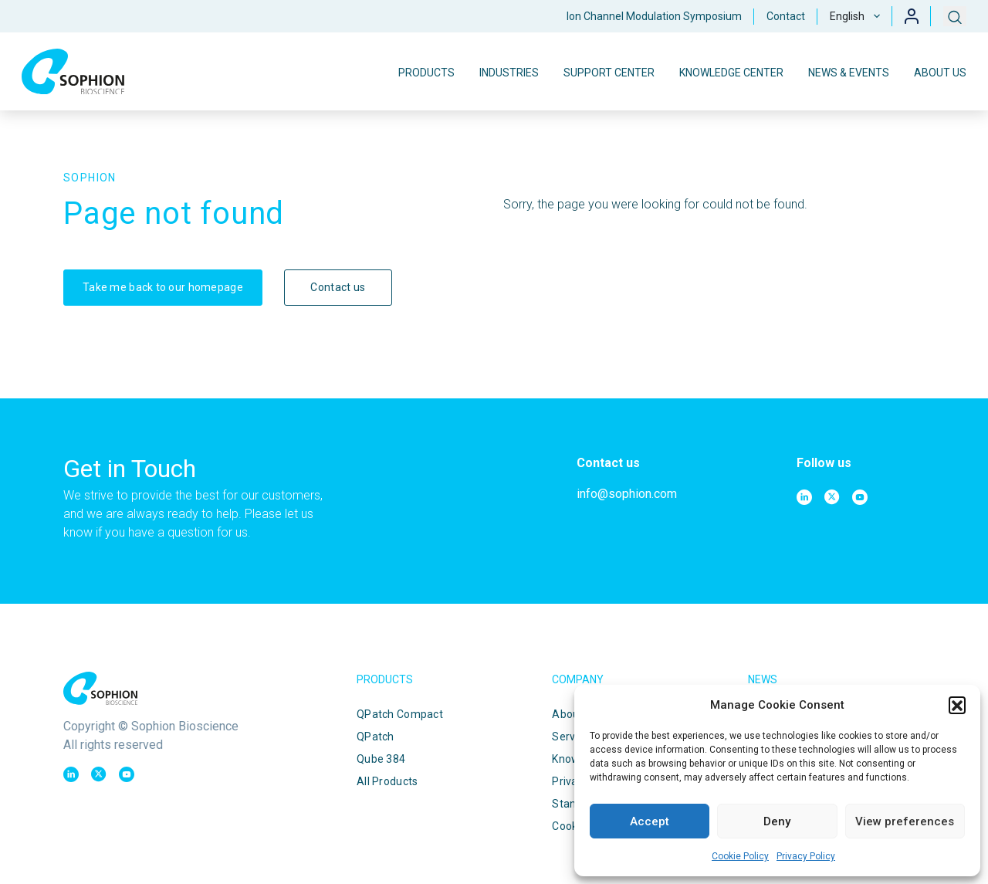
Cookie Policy (740, 856)
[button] (957, 705)
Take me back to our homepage (163, 287)
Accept (649, 821)
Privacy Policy (806, 856)
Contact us (337, 287)
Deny (776, 821)
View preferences (904, 821)
